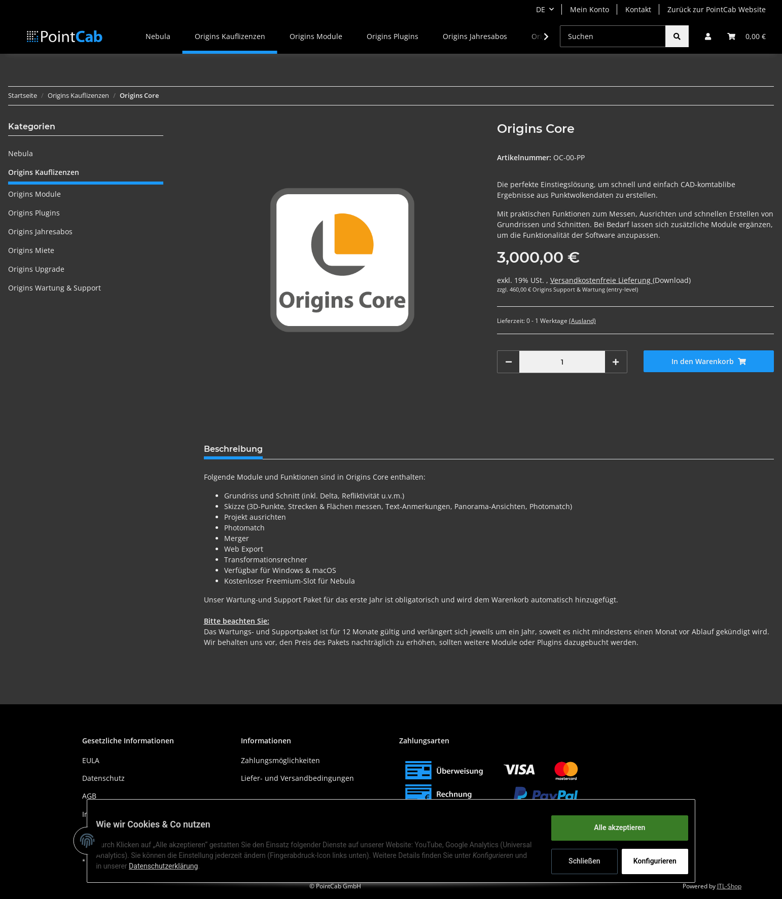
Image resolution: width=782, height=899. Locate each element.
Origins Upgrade (36, 269)
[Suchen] (613, 36)
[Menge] (562, 362)
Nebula (20, 153)
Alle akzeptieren (611, 827)
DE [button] (540, 9)
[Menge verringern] (508, 362)
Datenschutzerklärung (227, 866)
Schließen (577, 861)
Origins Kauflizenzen (43, 172)
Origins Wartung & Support (54, 288)
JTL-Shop (729, 886)
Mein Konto (589, 9)
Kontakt (638, 9)
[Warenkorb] (746, 36)
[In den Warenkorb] (709, 361)
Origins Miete (31, 250)
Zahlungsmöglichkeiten (280, 760)
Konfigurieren (648, 861)
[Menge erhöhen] (616, 362)
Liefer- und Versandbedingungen (297, 778)
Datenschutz (103, 778)
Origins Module (34, 194)
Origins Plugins (34, 213)
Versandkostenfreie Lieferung (601, 280)
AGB (89, 796)
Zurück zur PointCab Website (716, 9)
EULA (90, 760)
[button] (708, 36)
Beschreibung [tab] (233, 449)
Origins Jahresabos (40, 231)
